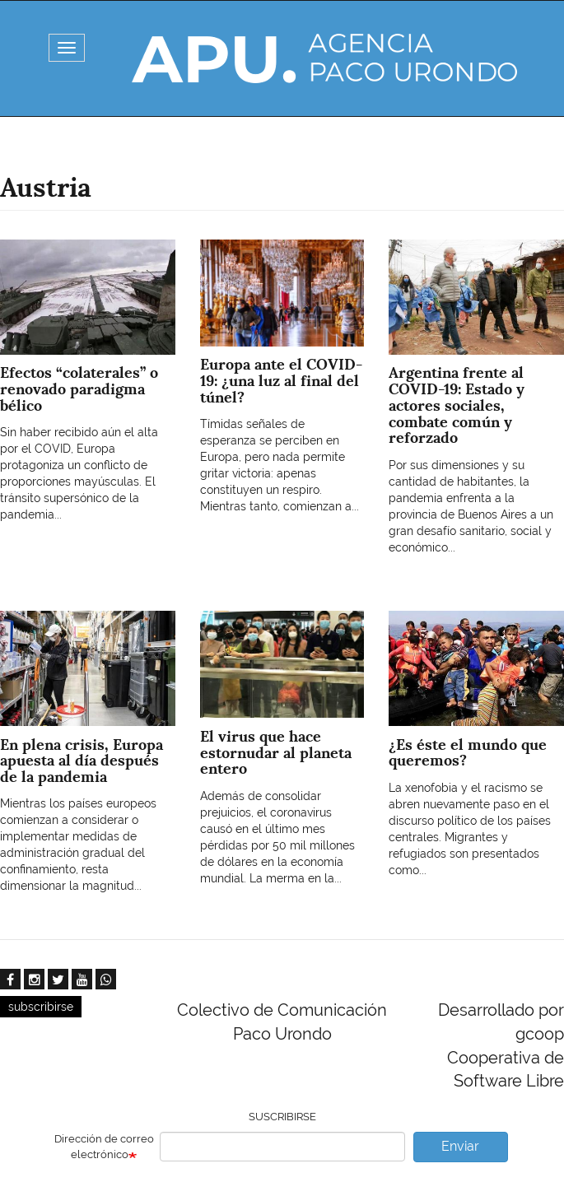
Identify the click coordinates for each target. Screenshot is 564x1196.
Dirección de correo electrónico (104, 1147)
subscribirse (40, 1006)
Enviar (460, 1146)
